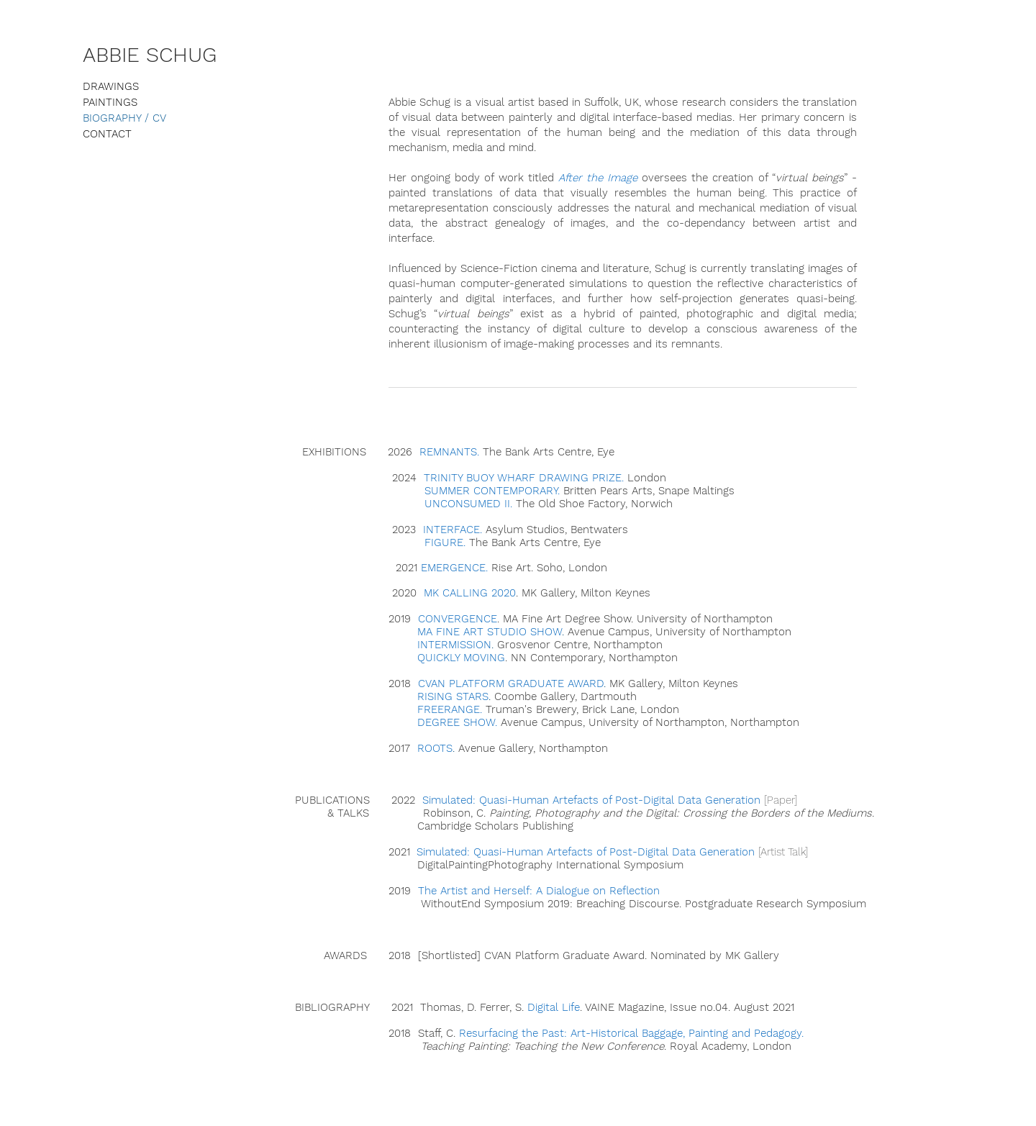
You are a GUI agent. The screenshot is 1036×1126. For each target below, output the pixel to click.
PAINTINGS (110, 102)
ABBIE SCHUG (150, 54)
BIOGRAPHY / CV (124, 118)
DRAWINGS (111, 86)
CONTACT (107, 133)
